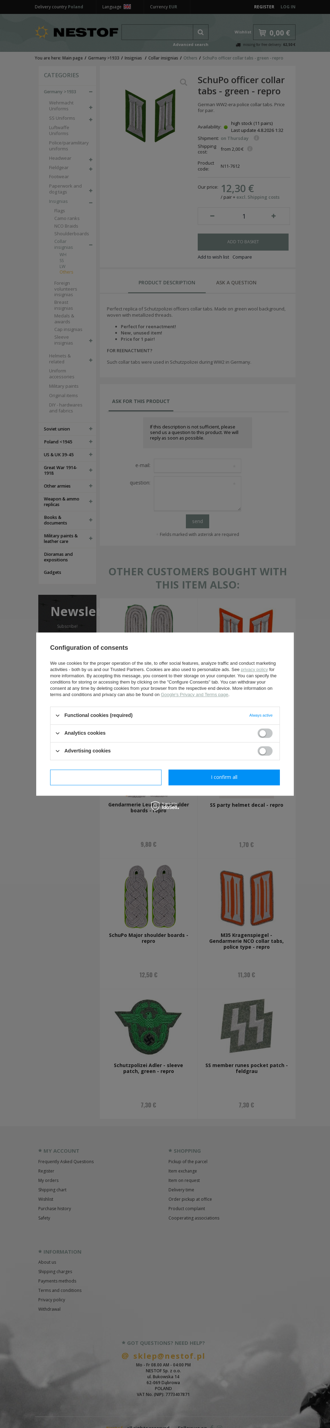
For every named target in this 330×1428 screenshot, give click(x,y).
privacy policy (254, 669)
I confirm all (224, 777)
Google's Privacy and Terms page (194, 694)
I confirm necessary (106, 777)
